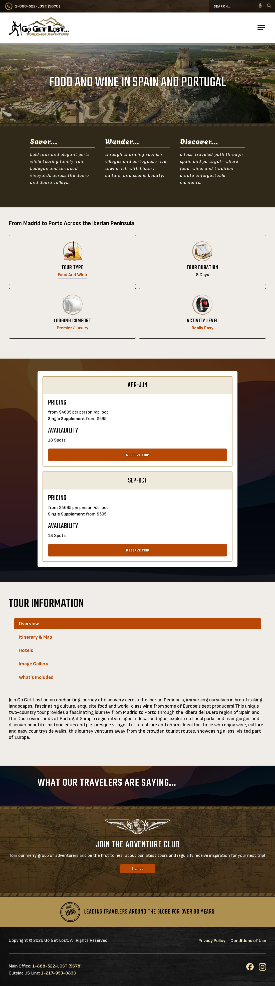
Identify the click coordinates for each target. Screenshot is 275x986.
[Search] (269, 6)
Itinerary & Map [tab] (35, 637)
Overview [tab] (29, 624)
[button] (260, 6)
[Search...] (238, 6)
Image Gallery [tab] (33, 664)
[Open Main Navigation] (261, 27)
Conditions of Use (248, 940)
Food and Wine (72, 274)
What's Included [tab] (36, 677)
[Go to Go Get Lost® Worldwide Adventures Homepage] (39, 27)
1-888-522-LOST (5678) (57, 966)
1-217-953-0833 (58, 973)
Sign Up (138, 868)
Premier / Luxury (72, 328)
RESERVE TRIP (137, 455)
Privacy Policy (211, 940)
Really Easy (202, 328)
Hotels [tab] (26, 650)
